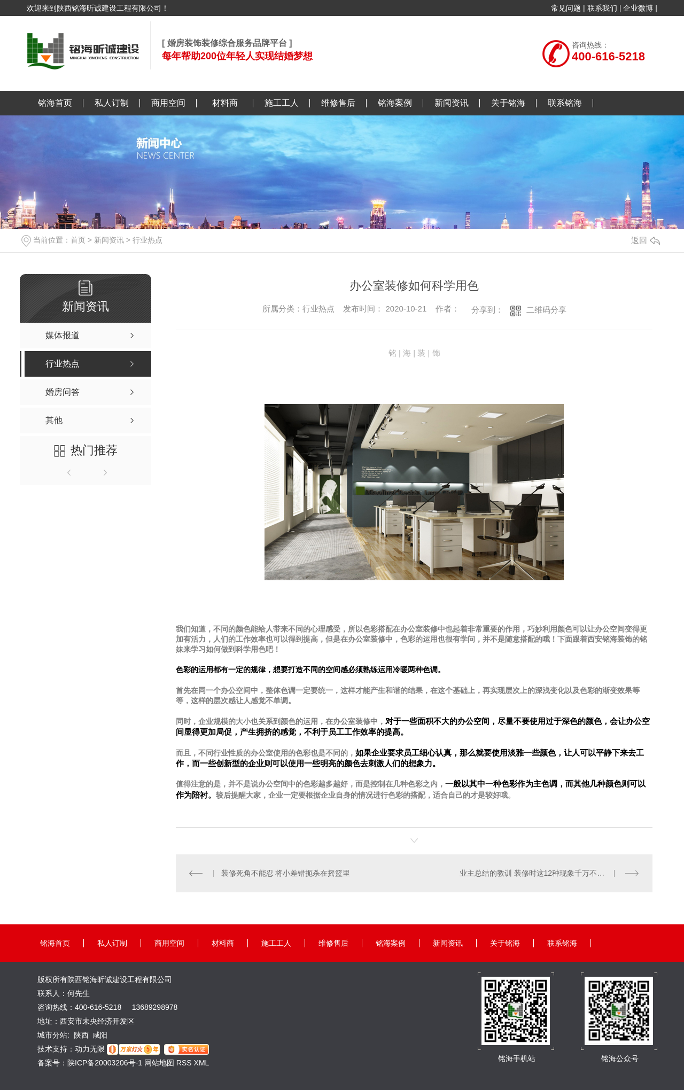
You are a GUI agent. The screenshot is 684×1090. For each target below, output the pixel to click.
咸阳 (99, 1035)
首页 (78, 240)
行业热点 (147, 240)
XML (201, 1062)
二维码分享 (546, 309)
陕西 (81, 1035)
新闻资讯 (109, 240)
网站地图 (159, 1062)
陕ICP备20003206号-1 (104, 1062)
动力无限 (90, 1049)
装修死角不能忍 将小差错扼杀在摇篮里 (286, 873)
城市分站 (52, 1035)
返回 (645, 240)
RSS (185, 1062)
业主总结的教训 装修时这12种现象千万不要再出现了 (547, 873)
